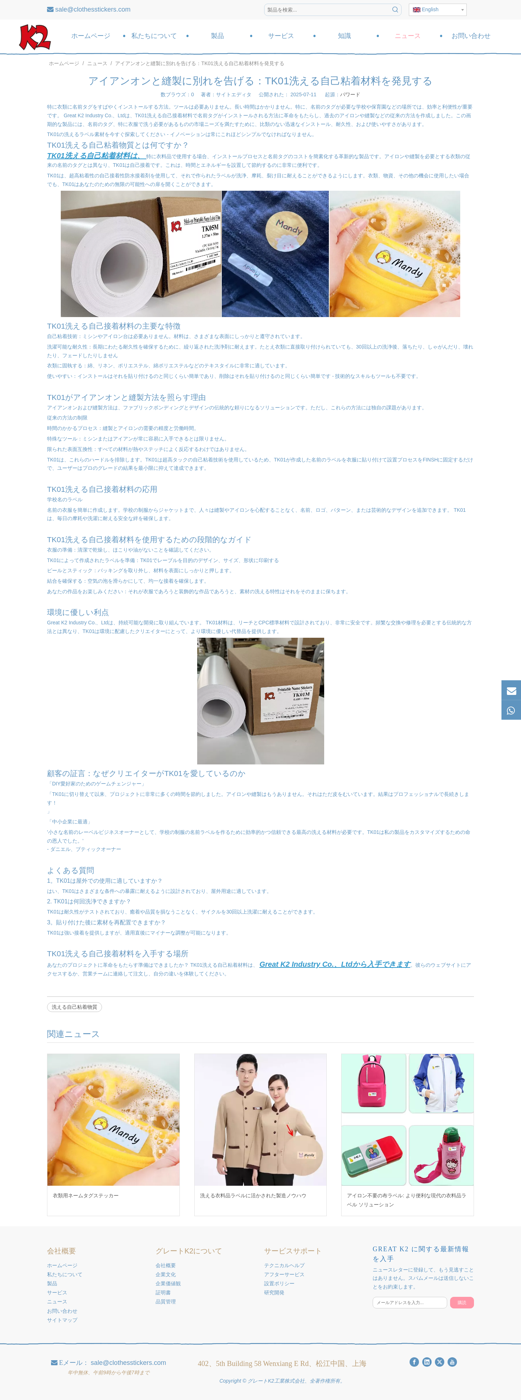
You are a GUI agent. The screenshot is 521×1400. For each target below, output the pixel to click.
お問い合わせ (62, 1311)
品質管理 (166, 1301)
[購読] (462, 1302)
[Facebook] (414, 1362)
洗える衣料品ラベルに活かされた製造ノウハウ (253, 1195)
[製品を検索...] (327, 10)
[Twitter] (439, 1362)
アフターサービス (284, 1274)
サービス (57, 1292)
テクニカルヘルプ (284, 1265)
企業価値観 (168, 1283)
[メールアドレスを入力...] (410, 1302)
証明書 (163, 1292)
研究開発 (274, 1292)
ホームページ (62, 1265)
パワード (350, 94)
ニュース (57, 1301)
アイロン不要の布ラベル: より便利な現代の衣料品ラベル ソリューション (406, 1200)
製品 (52, 1283)
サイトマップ (62, 1320)
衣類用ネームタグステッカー (86, 1195)
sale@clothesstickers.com (93, 9)
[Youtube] (452, 1362)
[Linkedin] (427, 1362)
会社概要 (166, 1265)
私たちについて (64, 1274)
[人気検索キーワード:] (395, 10)
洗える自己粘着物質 (74, 1007)
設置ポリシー (279, 1283)
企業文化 (166, 1274)
